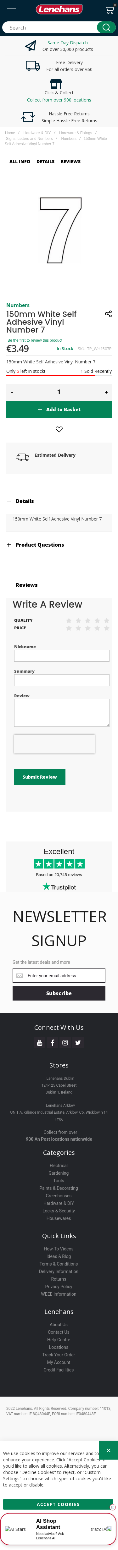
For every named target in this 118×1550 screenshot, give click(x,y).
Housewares (59, 1218)
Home (10, 133)
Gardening (59, 1173)
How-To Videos (58, 1248)
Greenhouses (58, 1195)
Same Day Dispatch (68, 43)
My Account (58, 1362)
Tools (58, 1180)
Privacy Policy (58, 1286)
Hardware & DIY (37, 133)
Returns (58, 1279)
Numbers (68, 138)
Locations (58, 1347)
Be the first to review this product (35, 340)
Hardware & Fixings (75, 133)
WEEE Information (58, 1294)
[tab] (59, 501)
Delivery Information (58, 1271)
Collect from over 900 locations (59, 100)
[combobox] (59, 27)
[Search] (106, 27)
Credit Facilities (59, 1369)
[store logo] (59, 9)
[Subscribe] (59, 993)
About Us (59, 1324)
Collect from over (60, 1132)
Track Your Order (58, 1354)
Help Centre (58, 1339)
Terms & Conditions (58, 1263)
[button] (11, 392)
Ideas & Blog (59, 1256)
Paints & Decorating (58, 1188)
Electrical (59, 1165)
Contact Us (59, 1332)
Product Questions (40, 544)
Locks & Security (58, 1210)
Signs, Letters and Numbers (29, 138)
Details (25, 501)
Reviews (27, 585)
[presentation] (54, 744)
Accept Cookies (58, 1503)
